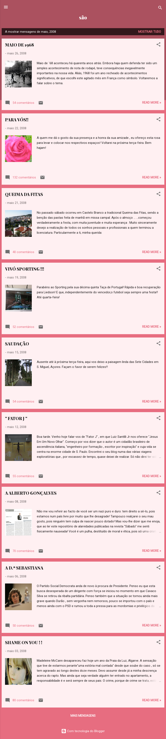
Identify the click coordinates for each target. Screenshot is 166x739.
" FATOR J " (16, 418)
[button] (158, 45)
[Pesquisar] (160, 8)
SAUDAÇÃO (17, 343)
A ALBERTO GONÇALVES (30, 493)
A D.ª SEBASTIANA (24, 568)
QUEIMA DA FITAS (24, 194)
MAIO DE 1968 (19, 45)
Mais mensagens (83, 715)
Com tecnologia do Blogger (83, 731)
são (83, 17)
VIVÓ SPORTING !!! (24, 269)
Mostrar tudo (149, 32)
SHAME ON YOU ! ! (23, 642)
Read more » (151, 102)
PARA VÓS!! (16, 119)
